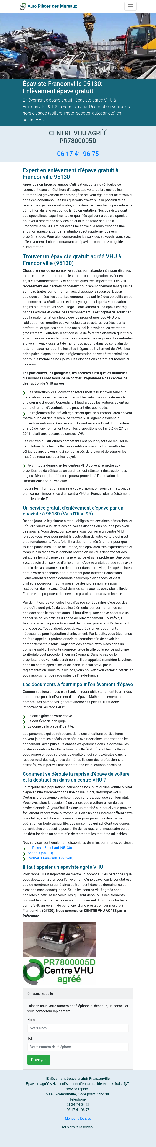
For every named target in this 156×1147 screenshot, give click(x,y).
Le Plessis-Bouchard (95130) (50, 848)
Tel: (30, 1038)
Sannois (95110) (40, 853)
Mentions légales (78, 1118)
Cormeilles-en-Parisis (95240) (50, 858)
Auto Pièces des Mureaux (52, 6)
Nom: (31, 1020)
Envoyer (38, 1059)
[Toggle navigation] (130, 6)
